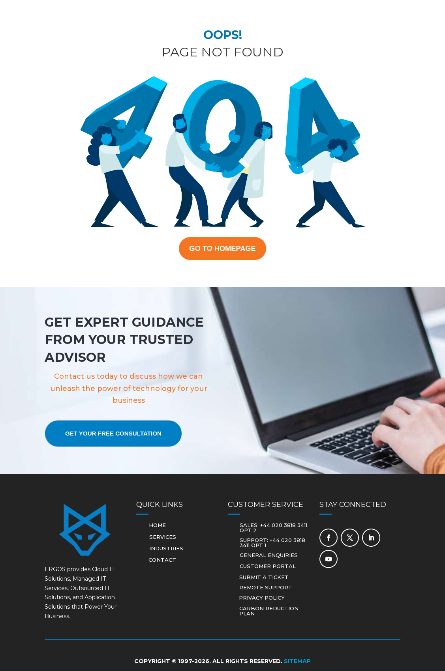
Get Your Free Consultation (120, 435)
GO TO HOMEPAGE (222, 249)
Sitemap (297, 663)
